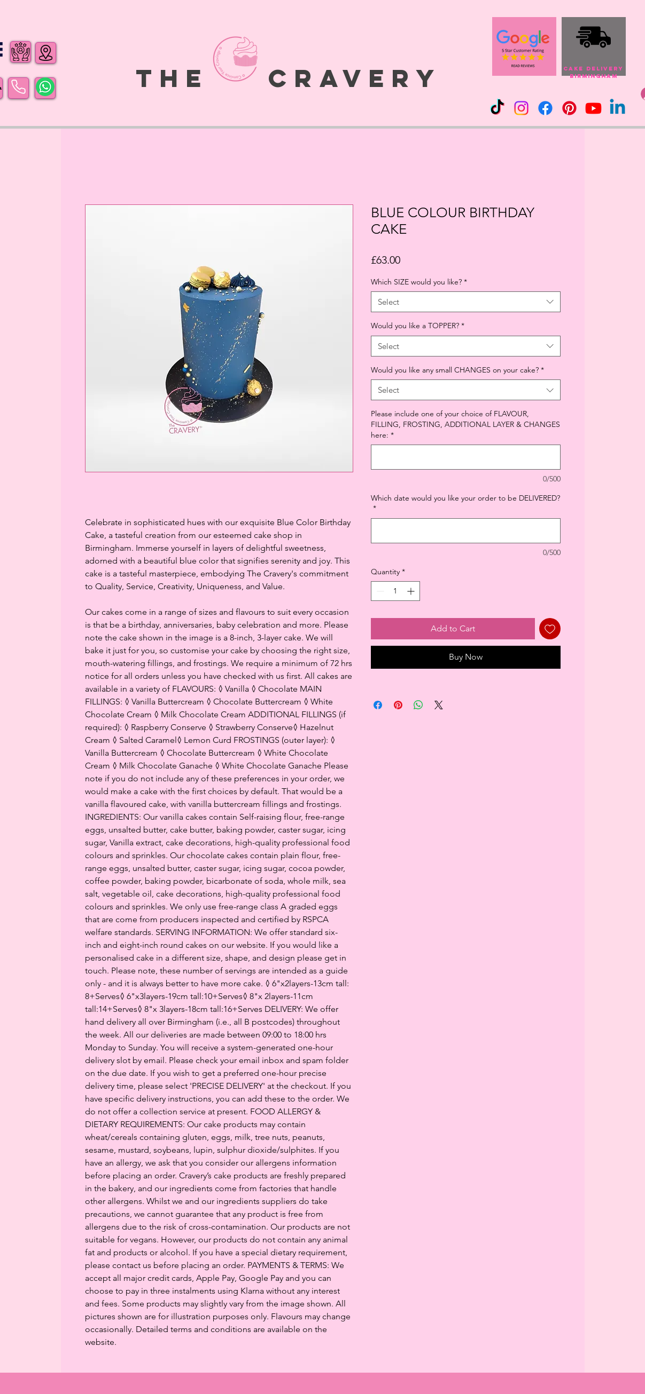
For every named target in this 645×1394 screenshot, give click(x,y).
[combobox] (466, 301)
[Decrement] (379, 591)
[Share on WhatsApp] (418, 705)
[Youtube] (593, 108)
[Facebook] (545, 108)
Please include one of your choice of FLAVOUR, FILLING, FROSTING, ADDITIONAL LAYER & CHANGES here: (465, 424)
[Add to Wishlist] (550, 628)
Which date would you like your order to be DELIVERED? (465, 503)
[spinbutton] (395, 591)
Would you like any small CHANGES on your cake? (457, 370)
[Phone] (18, 87)
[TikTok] (497, 108)
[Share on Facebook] (377, 705)
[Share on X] (438, 705)
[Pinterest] (569, 108)
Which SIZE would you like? (419, 282)
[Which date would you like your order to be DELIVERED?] (465, 530)
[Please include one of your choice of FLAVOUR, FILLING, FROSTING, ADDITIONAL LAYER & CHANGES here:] (465, 457)
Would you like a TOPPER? (417, 325)
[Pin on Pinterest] (398, 705)
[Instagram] (521, 108)
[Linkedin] (617, 108)
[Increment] (411, 591)
